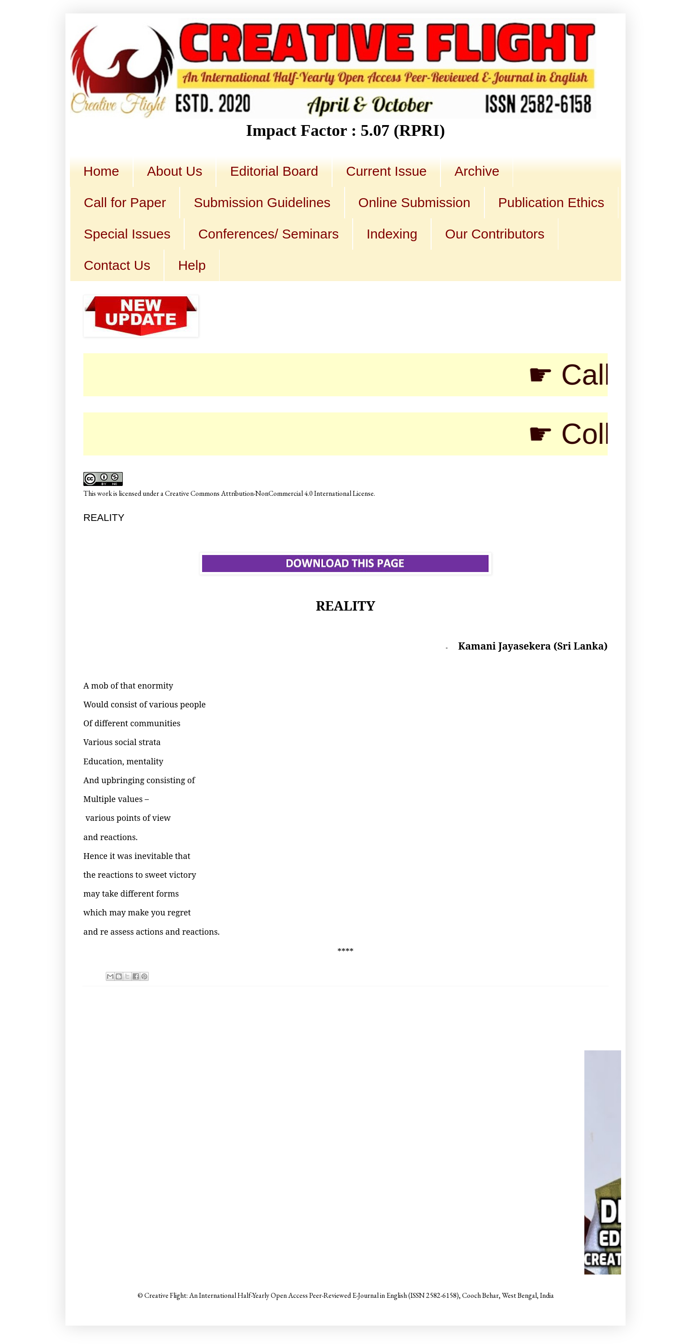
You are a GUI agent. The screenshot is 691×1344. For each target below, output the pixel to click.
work (104, 493)
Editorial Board (274, 171)
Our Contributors (494, 233)
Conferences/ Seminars (268, 233)
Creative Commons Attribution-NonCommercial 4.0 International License (269, 493)
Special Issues (127, 233)
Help (192, 265)
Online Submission (414, 202)
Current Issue (386, 171)
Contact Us (117, 265)
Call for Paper (125, 202)
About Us (174, 171)
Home (101, 171)
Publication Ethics (551, 202)
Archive (476, 171)
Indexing (392, 233)
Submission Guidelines (262, 202)
